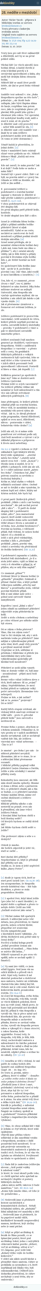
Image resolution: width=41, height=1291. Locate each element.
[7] (32, 369)
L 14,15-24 (14, 201)
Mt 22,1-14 (11, 43)
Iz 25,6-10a (15, 40)
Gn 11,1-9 (5, 449)
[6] (17, 301)
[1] (31, 127)
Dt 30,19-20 (30, 1102)
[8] (27, 396)
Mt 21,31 (29, 549)
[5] (37, 275)
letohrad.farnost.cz (12, 26)
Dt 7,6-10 (19, 1055)
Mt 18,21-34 (26, 1188)
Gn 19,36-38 (32, 880)
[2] (16, 147)
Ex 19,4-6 (16, 993)
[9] (30, 425)
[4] (22, 239)
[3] (12, 159)
